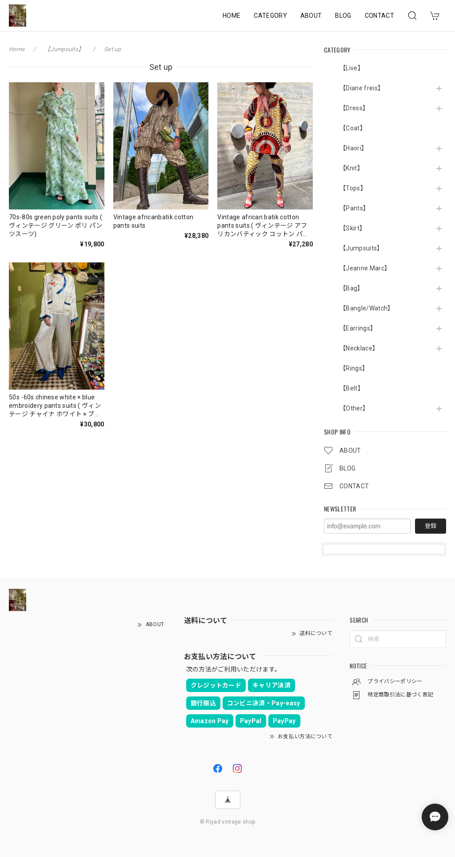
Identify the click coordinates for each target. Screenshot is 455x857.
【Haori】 (353, 148)
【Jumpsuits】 (361, 248)
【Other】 (354, 408)
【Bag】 (351, 288)
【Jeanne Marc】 (365, 268)
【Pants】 (354, 208)
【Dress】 (354, 108)
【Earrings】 (357, 328)
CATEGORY (270, 15)
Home (16, 49)
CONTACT (379, 15)
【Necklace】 (359, 348)
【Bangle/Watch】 (366, 308)
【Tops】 (353, 188)
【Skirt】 (352, 228)
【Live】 (351, 68)
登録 (430, 526)
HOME (231, 15)
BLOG (343, 15)
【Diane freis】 (361, 88)
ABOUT (311, 15)
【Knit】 (351, 168)
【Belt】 (351, 388)
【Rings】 (353, 368)
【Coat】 (352, 128)
